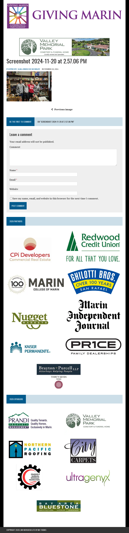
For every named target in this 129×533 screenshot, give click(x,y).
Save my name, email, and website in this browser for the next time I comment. (55, 198)
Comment (14, 147)
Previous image (62, 109)
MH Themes (42, 530)
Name (12, 170)
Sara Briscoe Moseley (29, 69)
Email (12, 179)
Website (13, 189)
